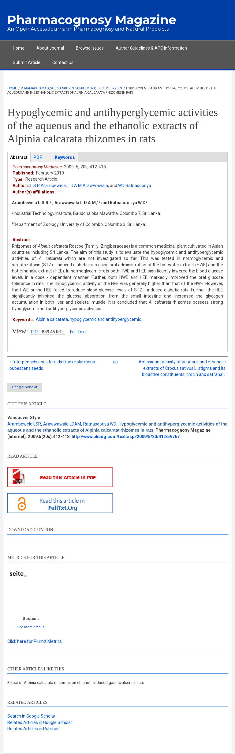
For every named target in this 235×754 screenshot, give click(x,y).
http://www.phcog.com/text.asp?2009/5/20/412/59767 (126, 436)
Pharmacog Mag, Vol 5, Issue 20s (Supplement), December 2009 (71, 88)
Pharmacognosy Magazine (91, 19)
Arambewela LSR (24, 424)
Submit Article (26, 62)
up (115, 361)
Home (18, 48)
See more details (31, 627)
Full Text (78, 331)
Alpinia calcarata (52, 319)
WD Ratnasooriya (134, 185)
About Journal (50, 48)
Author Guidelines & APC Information (151, 48)
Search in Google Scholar (31, 716)
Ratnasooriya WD (99, 424)
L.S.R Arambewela (48, 185)
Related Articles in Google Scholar (39, 722)
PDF (35, 331)
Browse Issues (90, 48)
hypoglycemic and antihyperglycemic (105, 319)
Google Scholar (24, 387)
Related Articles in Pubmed (33, 728)
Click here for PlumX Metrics (34, 641)
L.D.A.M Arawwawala (88, 185)
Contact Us (62, 62)
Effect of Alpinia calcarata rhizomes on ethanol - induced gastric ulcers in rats (75, 682)
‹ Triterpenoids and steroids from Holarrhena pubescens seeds (52, 364)
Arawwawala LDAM (62, 424)
